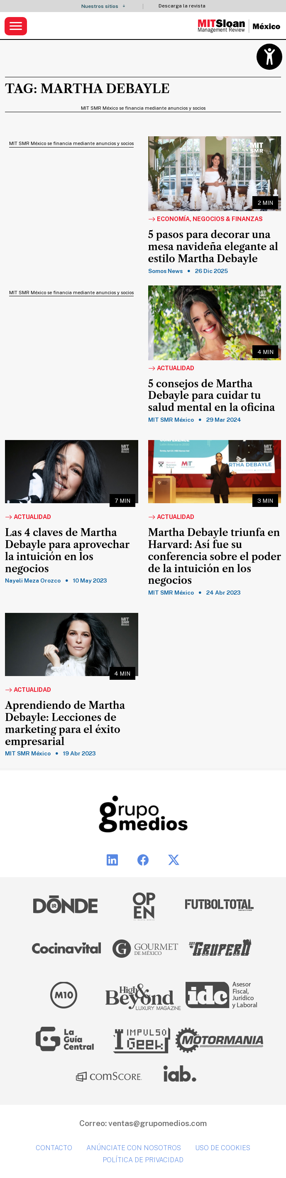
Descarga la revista (182, 6)
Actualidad (171, 368)
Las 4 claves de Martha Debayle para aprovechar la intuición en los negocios (67, 550)
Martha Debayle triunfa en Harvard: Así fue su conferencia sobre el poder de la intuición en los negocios (214, 556)
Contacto (54, 1148)
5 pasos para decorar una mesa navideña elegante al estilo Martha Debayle (213, 247)
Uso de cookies (222, 1148)
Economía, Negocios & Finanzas (205, 219)
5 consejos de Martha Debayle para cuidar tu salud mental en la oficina (211, 396)
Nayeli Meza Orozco (33, 580)
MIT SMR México (171, 419)
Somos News (165, 271)
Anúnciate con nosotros (133, 1148)
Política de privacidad (143, 1160)
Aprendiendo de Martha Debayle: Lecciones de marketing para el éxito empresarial (65, 723)
